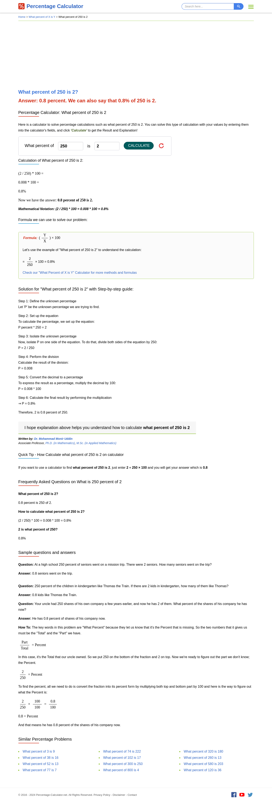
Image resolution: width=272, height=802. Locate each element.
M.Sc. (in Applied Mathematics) (96, 443)
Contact (132, 794)
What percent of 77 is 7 (40, 770)
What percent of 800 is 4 (121, 770)
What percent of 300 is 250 (123, 764)
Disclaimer (119, 794)
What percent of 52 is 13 (40, 764)
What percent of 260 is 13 (202, 757)
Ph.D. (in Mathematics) (60, 443)
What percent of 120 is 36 (202, 770)
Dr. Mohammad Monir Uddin (53, 438)
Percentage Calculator (50, 6)
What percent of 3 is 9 (39, 751)
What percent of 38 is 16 (40, 757)
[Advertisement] (136, 55)
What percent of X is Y (42, 16)
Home (22, 16)
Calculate (139, 145)
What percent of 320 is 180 (203, 751)
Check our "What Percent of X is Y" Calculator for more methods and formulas (80, 272)
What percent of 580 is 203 (203, 764)
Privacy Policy (102, 794)
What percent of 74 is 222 (122, 751)
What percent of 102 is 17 (122, 757)
